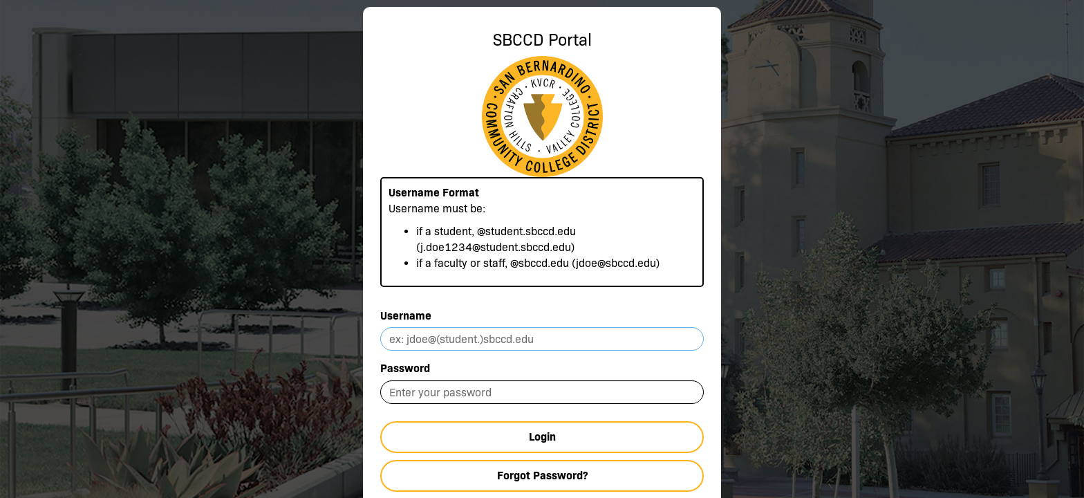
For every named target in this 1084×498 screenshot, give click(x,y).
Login (542, 436)
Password (405, 368)
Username (405, 315)
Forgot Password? (542, 475)
